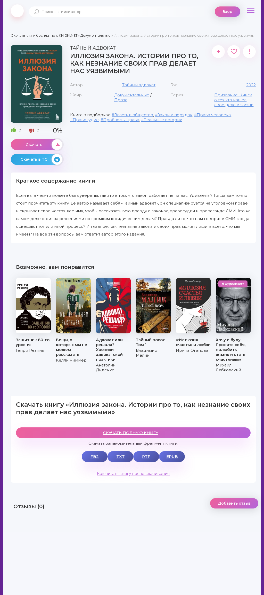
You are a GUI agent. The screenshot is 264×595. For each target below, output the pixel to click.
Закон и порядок (175, 114)
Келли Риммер (71, 360)
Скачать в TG (41, 159)
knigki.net (17, 10)
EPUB (172, 456)
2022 (251, 84)
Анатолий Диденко (106, 367)
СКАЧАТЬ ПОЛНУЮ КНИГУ (130, 432)
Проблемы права (121, 119)
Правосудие (86, 119)
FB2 (94, 456)
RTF (146, 456)
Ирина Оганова (192, 350)
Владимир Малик (146, 353)
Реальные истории (163, 119)
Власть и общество (133, 114)
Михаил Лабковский (228, 367)
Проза (120, 99)
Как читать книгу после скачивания (133, 473)
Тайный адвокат (138, 84)
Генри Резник (30, 350)
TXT (120, 456)
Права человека (214, 114)
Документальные (131, 94)
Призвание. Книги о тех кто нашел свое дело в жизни (233, 99)
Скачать (44, 144)
